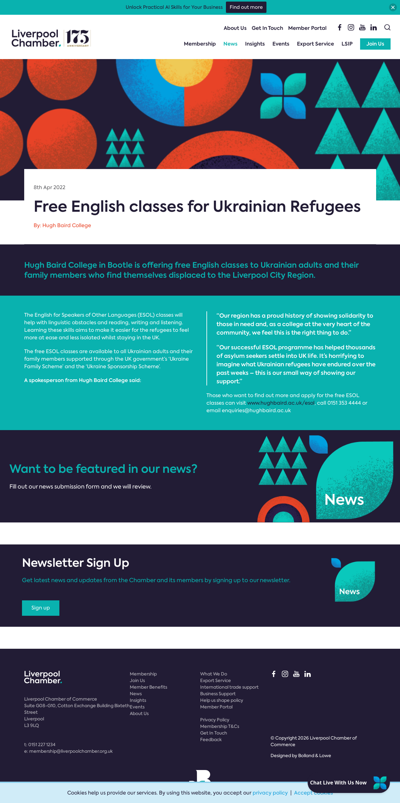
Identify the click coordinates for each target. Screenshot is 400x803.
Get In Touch (267, 28)
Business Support (218, 693)
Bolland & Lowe (314, 755)
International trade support (229, 687)
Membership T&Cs (219, 726)
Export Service (315, 43)
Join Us (375, 43)
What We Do (213, 674)
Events (280, 43)
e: (68, 751)
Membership (200, 43)
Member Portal (307, 28)
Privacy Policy (214, 720)
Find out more (246, 7)
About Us (235, 28)
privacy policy (270, 792)
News (230, 43)
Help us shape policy (221, 700)
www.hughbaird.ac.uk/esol (281, 403)
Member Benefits (148, 687)
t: (39, 744)
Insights (255, 43)
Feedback (211, 739)
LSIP (347, 43)
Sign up (40, 607)
